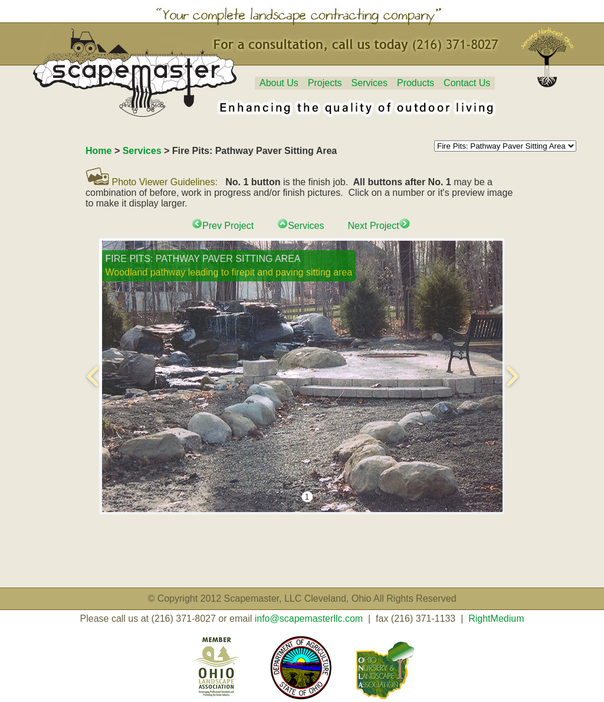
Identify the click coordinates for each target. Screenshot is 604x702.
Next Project (379, 226)
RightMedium (496, 619)
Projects (325, 83)
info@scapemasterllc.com (309, 619)
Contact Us (467, 83)
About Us (279, 83)
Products (415, 83)
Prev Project (223, 226)
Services (370, 83)
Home (98, 151)
